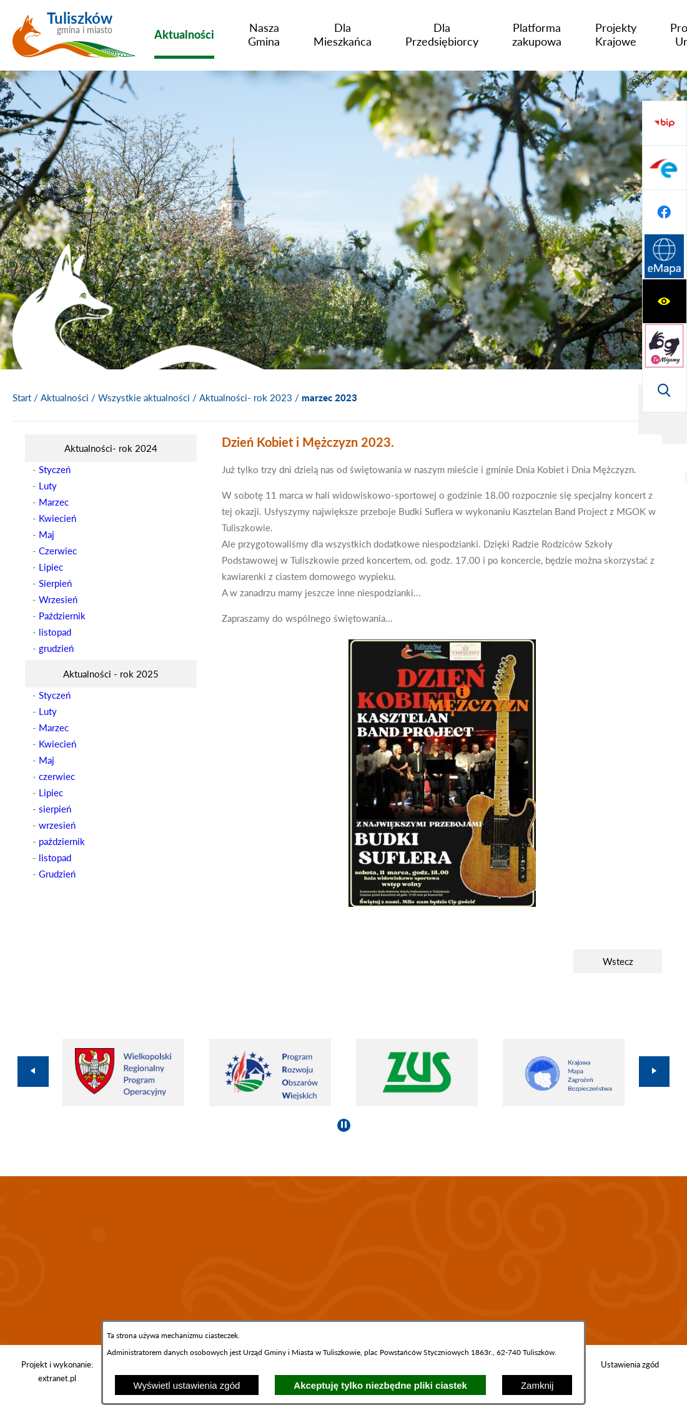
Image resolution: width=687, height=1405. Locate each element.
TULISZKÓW (343, 1261)
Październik (62, 615)
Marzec (54, 502)
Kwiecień (57, 518)
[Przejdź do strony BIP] (664, 257)
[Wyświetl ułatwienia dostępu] (664, 123)
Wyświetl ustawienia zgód (187, 1385)
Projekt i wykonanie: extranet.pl (57, 1371)
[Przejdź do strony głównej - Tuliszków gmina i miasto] (74, 39)
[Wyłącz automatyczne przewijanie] (343, 1125)
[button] (442, 903)
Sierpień (55, 583)
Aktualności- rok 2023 (245, 397)
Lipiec (51, 566)
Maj (46, 534)
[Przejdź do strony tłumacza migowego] (664, 167)
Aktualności (65, 397)
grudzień (56, 648)
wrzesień (57, 825)
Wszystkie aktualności (144, 397)
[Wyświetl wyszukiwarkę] (664, 212)
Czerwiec (58, 550)
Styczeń (55, 469)
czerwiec (57, 776)
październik (62, 841)
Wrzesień (58, 599)
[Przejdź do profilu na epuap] (664, 301)
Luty (48, 485)
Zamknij (537, 1385)
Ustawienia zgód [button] (630, 1364)
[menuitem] (184, 34)
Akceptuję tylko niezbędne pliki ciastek (380, 1385)
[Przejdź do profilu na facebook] (664, 346)
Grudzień (57, 873)
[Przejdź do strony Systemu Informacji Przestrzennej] (664, 390)
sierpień (55, 808)
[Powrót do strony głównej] (21, 398)
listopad (55, 632)
